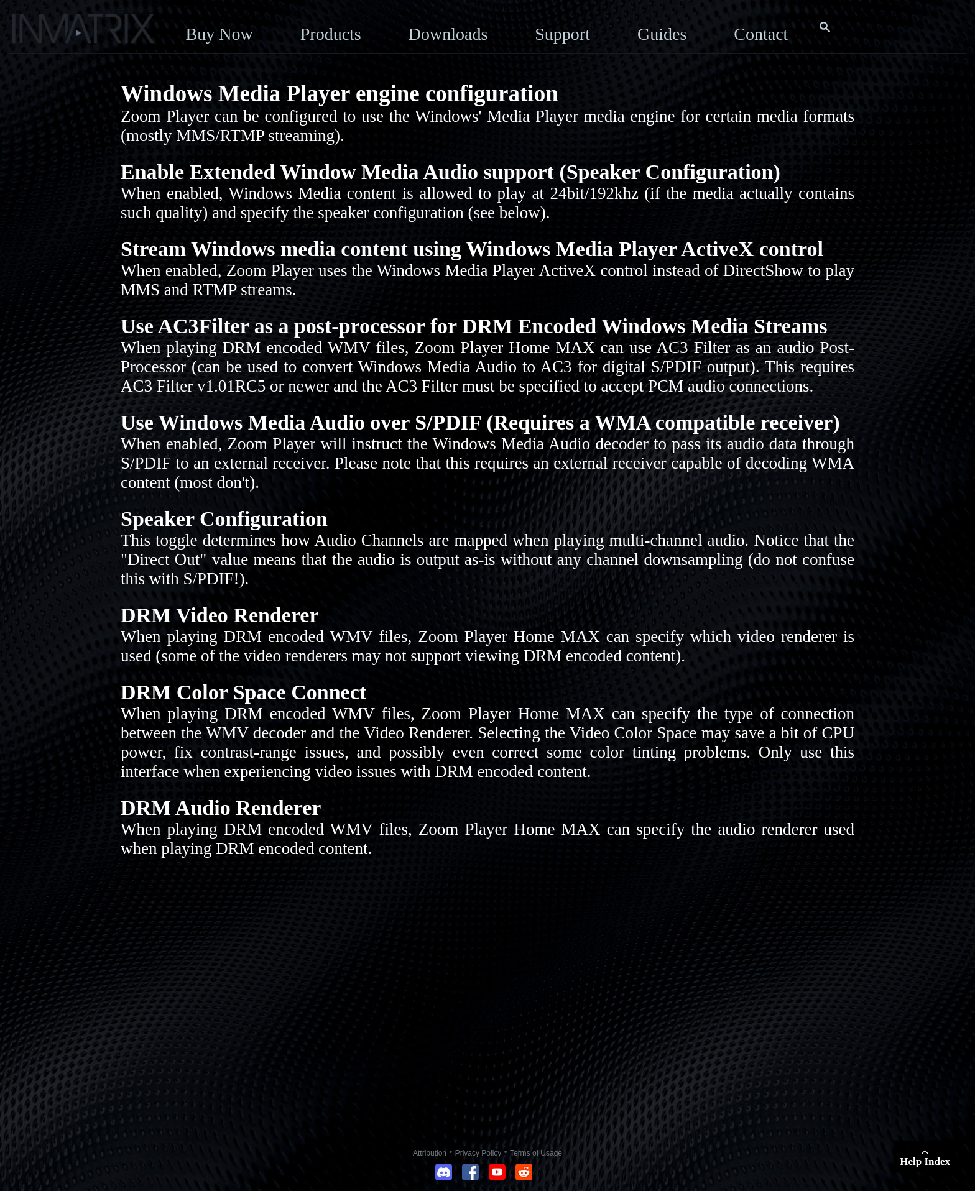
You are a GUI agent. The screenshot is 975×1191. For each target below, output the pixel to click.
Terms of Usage (536, 1153)
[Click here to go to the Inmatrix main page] (34, 33)
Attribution (429, 1153)
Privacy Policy (478, 1153)
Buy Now (219, 34)
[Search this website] (898, 27)
